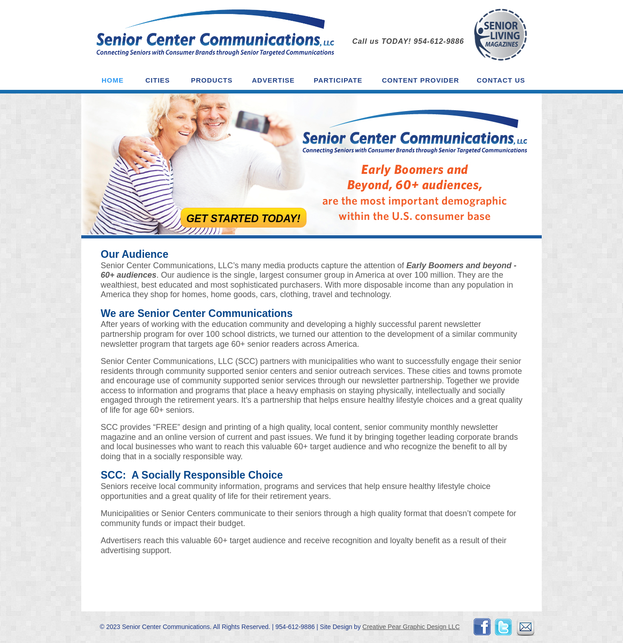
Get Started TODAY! (244, 219)
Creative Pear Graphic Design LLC (411, 626)
